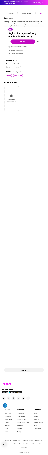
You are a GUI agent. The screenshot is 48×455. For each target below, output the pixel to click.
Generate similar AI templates (19, 46)
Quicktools (20, 425)
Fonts (6, 431)
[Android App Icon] (12, 393)
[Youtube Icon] (23, 398)
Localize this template (17, 53)
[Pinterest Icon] (28, 398)
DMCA (33, 443)
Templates (7, 425)
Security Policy (40, 443)
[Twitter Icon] (8, 398)
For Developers (21, 416)
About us (36, 419)
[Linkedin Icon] (18, 398)
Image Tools (8, 413)
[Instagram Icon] (13, 398)
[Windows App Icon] (19, 393)
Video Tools (8, 416)
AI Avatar (19, 428)
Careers (36, 416)
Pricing (19, 431)
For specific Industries (23, 422)
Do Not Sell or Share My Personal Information (32, 440)
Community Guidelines (24, 443)
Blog (35, 425)
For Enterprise (20, 413)
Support (36, 413)
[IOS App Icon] (5, 393)
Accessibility (24, 447)
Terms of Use (8, 440)
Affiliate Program (38, 422)
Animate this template (17, 50)
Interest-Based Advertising (11, 443)
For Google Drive (21, 419)
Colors (6, 428)
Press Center (37, 428)
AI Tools (7, 422)
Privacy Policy (16, 440)
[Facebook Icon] (4, 398)
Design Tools (8, 419)
